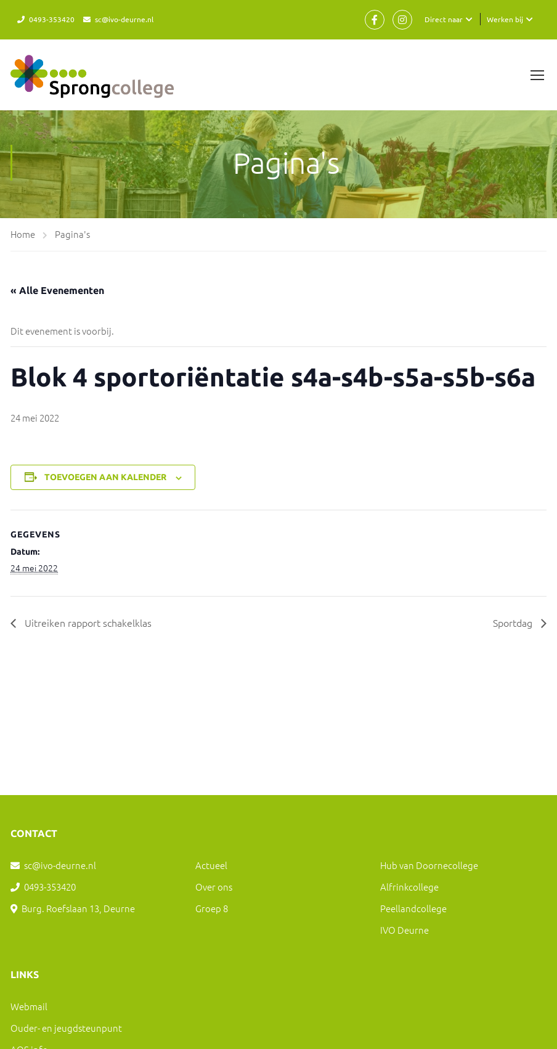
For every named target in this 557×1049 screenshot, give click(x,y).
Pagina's (72, 233)
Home (22, 233)
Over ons (213, 886)
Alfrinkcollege (409, 886)
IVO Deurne (404, 929)
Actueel (211, 865)
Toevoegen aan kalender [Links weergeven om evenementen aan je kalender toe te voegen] (105, 477)
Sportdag (514, 622)
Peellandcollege (413, 908)
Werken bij (505, 19)
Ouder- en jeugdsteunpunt (66, 1027)
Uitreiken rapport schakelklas (87, 622)
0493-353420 (52, 19)
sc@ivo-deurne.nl (124, 19)
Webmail (28, 1006)
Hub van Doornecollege (429, 865)
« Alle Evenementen (57, 290)
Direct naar (444, 19)
